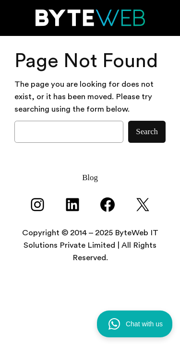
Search (147, 131)
